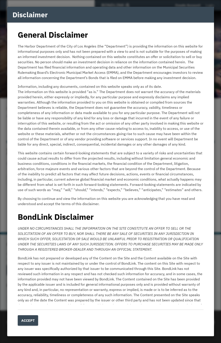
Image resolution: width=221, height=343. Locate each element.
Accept (28, 320)
